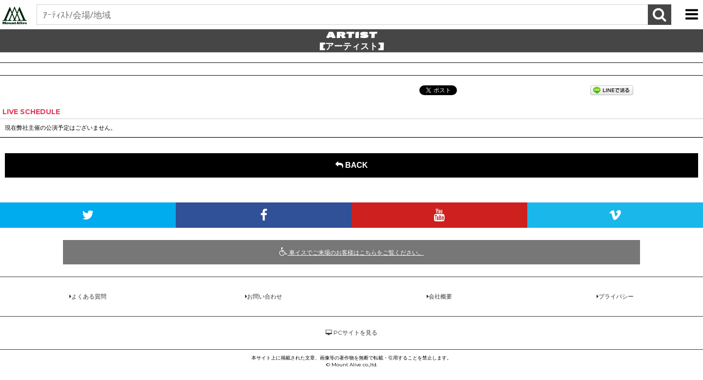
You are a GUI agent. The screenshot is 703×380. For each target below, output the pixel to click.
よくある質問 (88, 296)
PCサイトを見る (351, 332)
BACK (351, 165)
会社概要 (440, 296)
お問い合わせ (264, 296)
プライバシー (616, 296)
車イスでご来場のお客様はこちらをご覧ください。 (351, 251)
